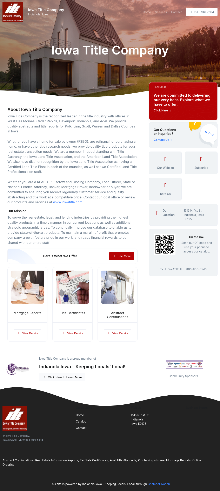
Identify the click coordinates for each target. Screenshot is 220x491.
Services (161, 12)
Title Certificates (72, 313)
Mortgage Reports (27, 313)
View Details (27, 333)
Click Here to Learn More (62, 377)
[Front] (13, 12)
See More (121, 256)
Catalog (81, 421)
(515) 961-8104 (201, 12)
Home (147, 12)
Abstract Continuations (117, 315)
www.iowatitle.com (67, 202)
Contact (176, 12)
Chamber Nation (159, 484)
